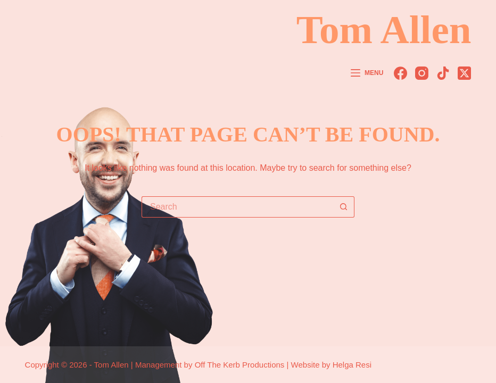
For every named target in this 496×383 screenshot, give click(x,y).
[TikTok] (443, 73)
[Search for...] (237, 207)
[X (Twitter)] (464, 73)
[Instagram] (421, 73)
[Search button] (343, 207)
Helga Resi (352, 364)
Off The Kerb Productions (240, 364)
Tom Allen (384, 29)
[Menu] (367, 73)
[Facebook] (400, 73)
